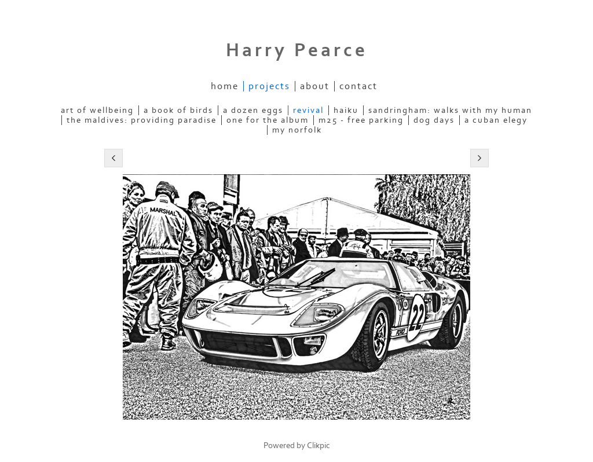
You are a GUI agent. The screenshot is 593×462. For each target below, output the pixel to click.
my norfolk (297, 130)
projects (269, 86)
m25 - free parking (361, 120)
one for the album (267, 120)
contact (358, 86)
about (315, 86)
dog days (434, 120)
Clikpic (318, 445)
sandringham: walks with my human (450, 110)
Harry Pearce (297, 50)
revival (308, 110)
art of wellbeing (97, 110)
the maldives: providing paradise (142, 120)
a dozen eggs (253, 110)
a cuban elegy (496, 120)
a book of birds (178, 110)
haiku (346, 110)
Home (225, 86)
